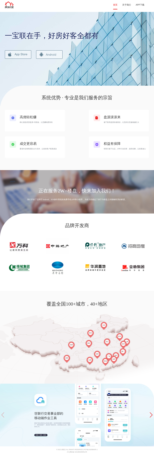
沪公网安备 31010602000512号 (77, 452)
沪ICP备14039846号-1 (90, 449)
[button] (151, 415)
